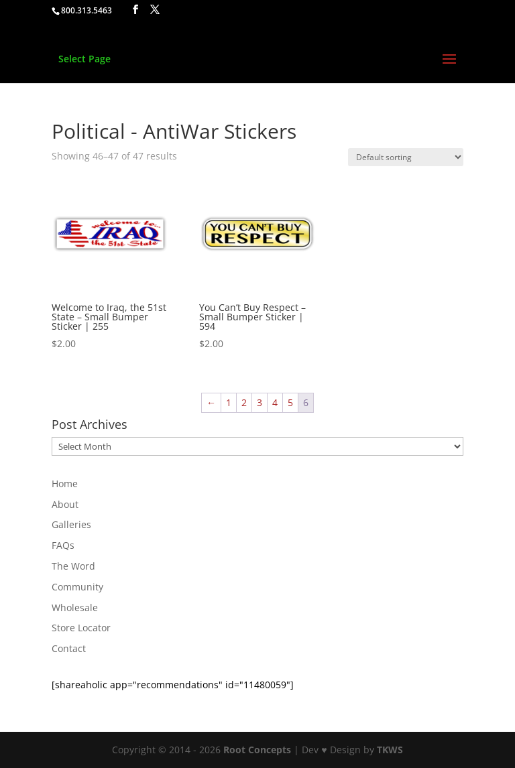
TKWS (390, 749)
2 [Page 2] (244, 402)
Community (77, 586)
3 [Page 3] (259, 402)
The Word (73, 566)
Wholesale (75, 607)
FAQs (63, 545)
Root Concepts (257, 749)
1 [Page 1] (228, 402)
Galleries (71, 524)
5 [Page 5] (290, 402)
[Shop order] (405, 157)
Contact (69, 648)
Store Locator (81, 627)
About (65, 504)
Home (65, 483)
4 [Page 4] (275, 402)
